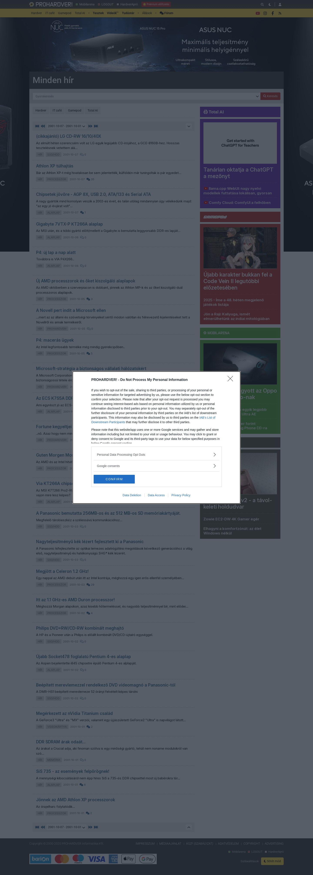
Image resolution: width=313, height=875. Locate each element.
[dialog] (156, 437)
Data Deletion (132, 495)
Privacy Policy (180, 495)
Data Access (156, 495)
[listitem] (156, 454)
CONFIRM (114, 479)
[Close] (232, 380)
